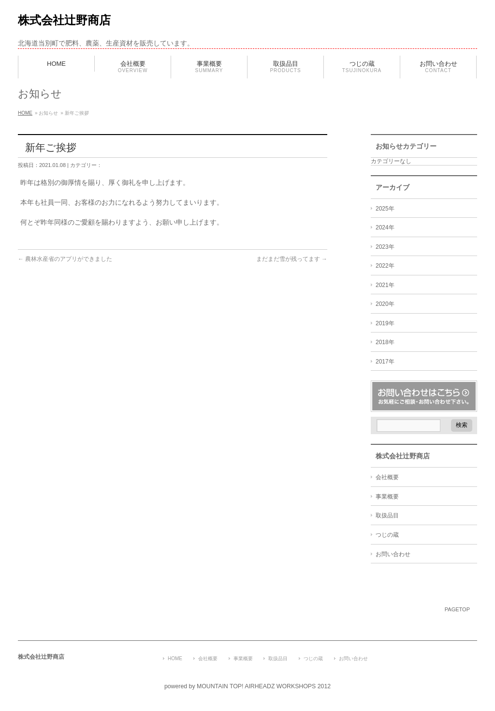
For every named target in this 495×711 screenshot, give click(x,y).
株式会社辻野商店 (64, 20)
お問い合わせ (393, 554)
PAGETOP (457, 609)
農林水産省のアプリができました (65, 259)
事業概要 (387, 496)
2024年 (385, 227)
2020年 (385, 304)
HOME (25, 113)
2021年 (385, 285)
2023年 (385, 246)
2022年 (385, 265)
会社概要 (387, 477)
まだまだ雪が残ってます (291, 259)
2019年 (385, 323)
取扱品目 (387, 515)
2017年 (385, 361)
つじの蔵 (387, 534)
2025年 (385, 208)
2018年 (385, 342)
